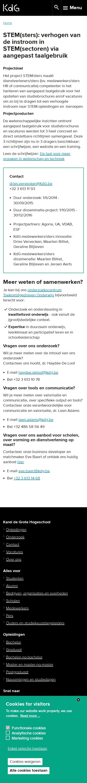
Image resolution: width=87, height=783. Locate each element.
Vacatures (14, 552)
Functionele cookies (29, 728)
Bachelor (13, 642)
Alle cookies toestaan (28, 770)
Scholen (13, 601)
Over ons (13, 559)
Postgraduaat (17, 672)
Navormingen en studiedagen (31, 679)
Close (78, 699)
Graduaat (14, 649)
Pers (9, 615)
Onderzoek (15, 537)
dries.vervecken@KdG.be (31, 183)
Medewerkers (17, 608)
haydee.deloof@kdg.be (38, 372)
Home (7, 23)
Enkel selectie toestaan (27, 748)
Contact (12, 544)
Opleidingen (16, 529)
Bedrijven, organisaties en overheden (37, 593)
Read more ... (30, 716)
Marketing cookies (27, 738)
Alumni (12, 586)
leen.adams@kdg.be (35, 419)
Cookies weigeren (25, 761)
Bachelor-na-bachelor (24, 657)
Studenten (15, 578)
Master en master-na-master (29, 664)
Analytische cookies (29, 733)
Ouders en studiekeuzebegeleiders (35, 623)
